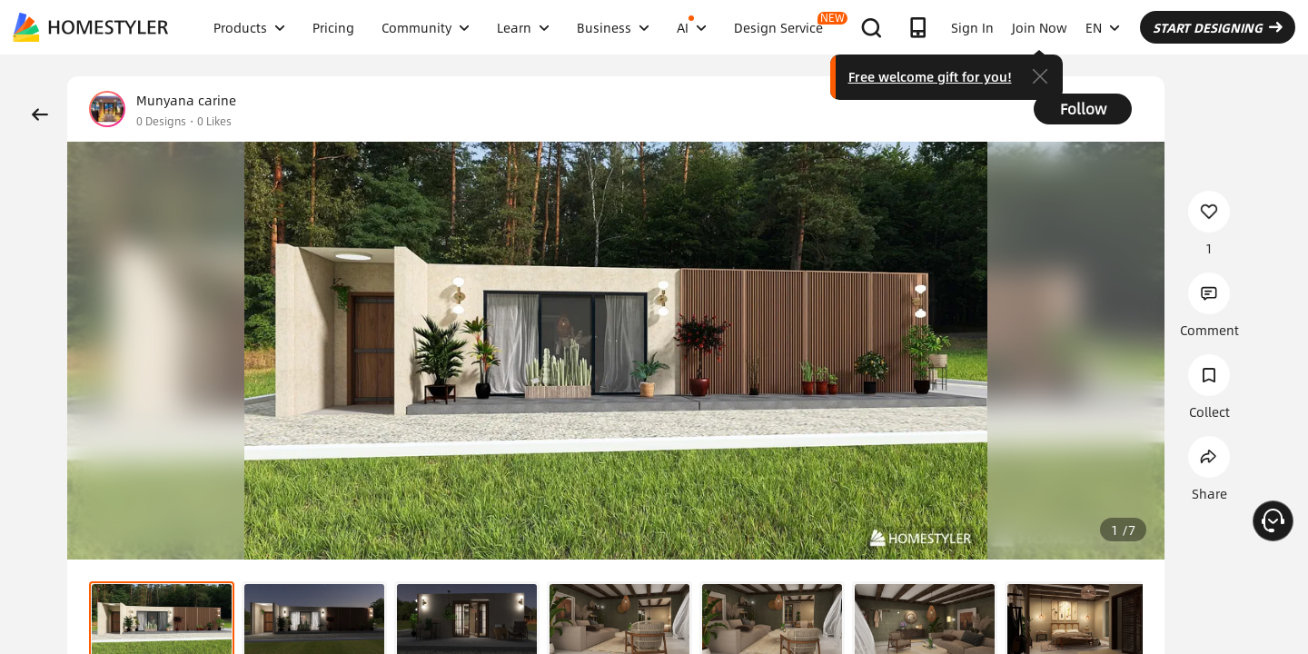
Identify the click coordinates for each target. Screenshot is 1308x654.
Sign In (972, 27)
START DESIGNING (1218, 27)
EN (1102, 27)
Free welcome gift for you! (930, 76)
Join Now (1039, 27)
